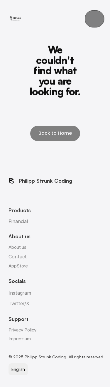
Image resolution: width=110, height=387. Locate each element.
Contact (18, 257)
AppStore (18, 266)
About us (17, 247)
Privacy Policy (22, 330)
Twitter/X (19, 303)
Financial (18, 221)
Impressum (20, 338)
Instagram (20, 293)
